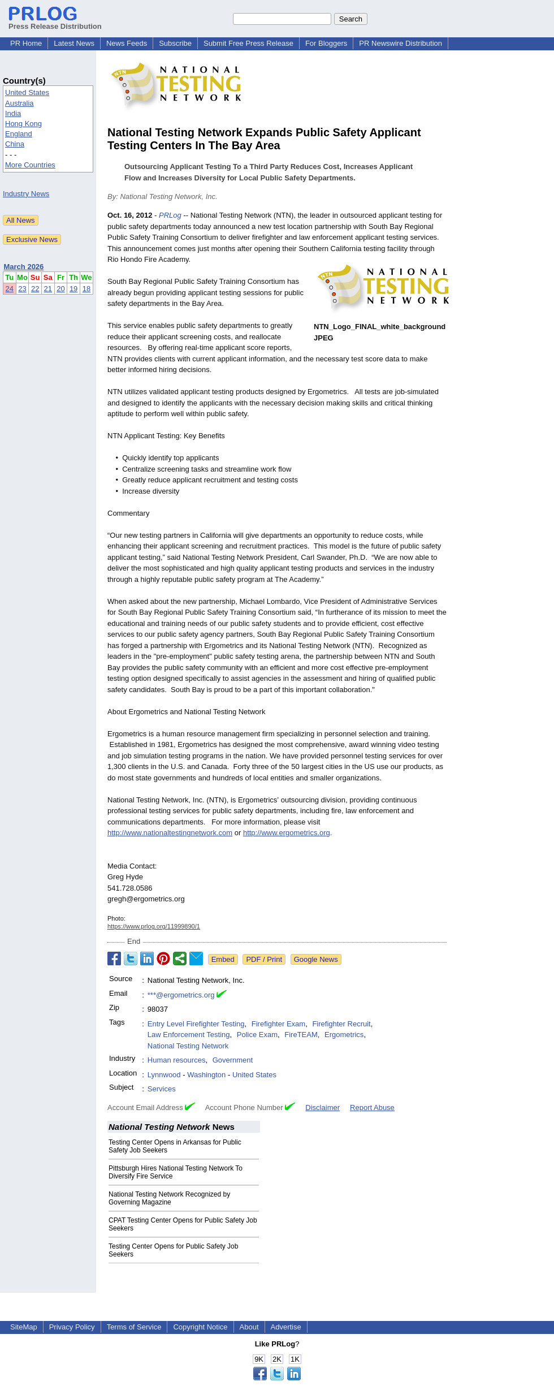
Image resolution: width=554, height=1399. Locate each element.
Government (233, 1060)
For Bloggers (326, 43)
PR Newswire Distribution (400, 43)
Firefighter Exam (278, 1024)
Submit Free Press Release (248, 43)
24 (10, 288)
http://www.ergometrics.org (286, 832)
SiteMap (23, 1327)
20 (60, 288)
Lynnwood (164, 1074)
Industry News (26, 193)
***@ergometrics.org (181, 995)
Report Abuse (372, 1107)
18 (86, 288)
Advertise (286, 1327)
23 (22, 288)
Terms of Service (134, 1327)
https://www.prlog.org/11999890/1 (153, 926)
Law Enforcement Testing (189, 1034)
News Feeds (126, 43)
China (14, 144)
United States (27, 92)
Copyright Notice (200, 1327)
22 (35, 288)
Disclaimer (322, 1107)
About (249, 1327)
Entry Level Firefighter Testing (196, 1024)
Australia (19, 103)
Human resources (177, 1060)
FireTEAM (301, 1034)
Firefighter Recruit (341, 1024)
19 (73, 288)
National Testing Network (188, 1046)
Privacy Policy (72, 1327)
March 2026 (24, 266)
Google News (316, 959)
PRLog (170, 215)
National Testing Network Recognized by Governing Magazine (169, 1198)
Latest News (74, 43)
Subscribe (175, 43)
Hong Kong (23, 123)
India (13, 113)
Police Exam (257, 1034)
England (18, 133)
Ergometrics (343, 1034)
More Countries (30, 165)
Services (162, 1089)
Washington (206, 1074)
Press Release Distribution (55, 22)
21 (48, 288)
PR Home (26, 43)
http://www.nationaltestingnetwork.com (169, 832)
